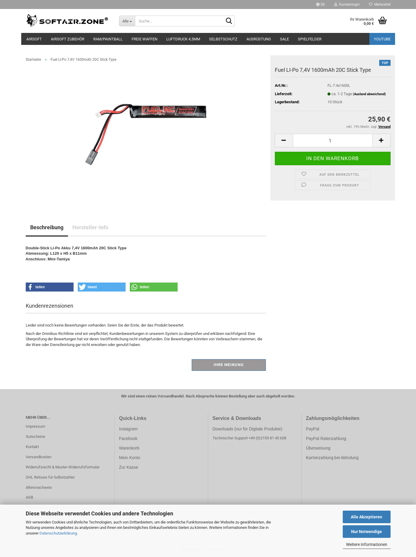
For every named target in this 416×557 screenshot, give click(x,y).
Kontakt (32, 446)
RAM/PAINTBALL (108, 39)
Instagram (128, 429)
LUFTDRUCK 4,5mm (183, 39)
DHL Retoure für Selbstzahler (50, 477)
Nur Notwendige (366, 531)
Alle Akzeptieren (366, 516)
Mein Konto (129, 457)
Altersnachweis (39, 487)
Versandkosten (38, 457)
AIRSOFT (34, 39)
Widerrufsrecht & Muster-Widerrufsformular (63, 467)
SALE (284, 39)
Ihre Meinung (229, 364)
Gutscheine (35, 436)
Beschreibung (46, 227)
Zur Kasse (128, 467)
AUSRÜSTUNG (258, 39)
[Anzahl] (333, 140)
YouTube (382, 39)
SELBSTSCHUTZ (223, 39)
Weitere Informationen (366, 544)
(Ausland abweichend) (369, 94)
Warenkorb (129, 448)
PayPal (312, 429)
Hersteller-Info (90, 227)
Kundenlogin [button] (347, 4)
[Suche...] (127, 21)
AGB (29, 497)
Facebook (128, 438)
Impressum (35, 426)
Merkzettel (380, 4)
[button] (321, 4)
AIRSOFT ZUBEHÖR (67, 39)
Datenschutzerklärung (58, 533)
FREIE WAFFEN (144, 39)
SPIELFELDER (309, 39)
